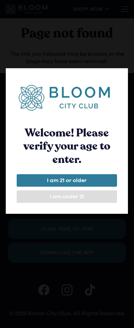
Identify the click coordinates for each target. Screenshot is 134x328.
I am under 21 (66, 196)
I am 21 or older (66, 180)
